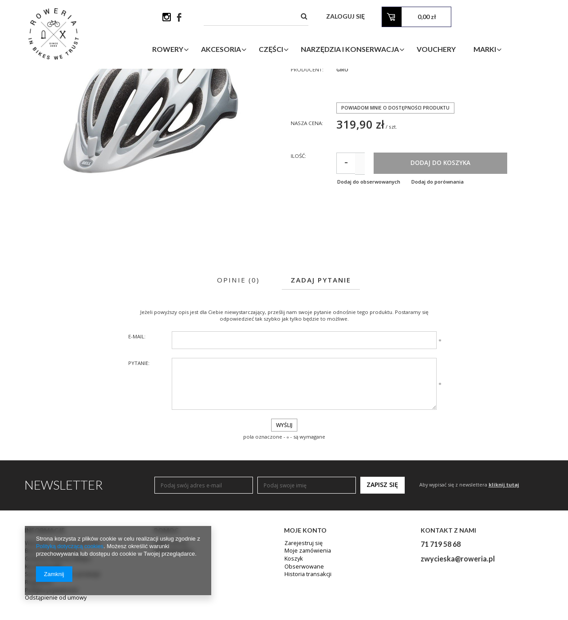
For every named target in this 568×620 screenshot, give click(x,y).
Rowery (199, 50)
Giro (342, 125)
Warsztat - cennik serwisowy (60, 602)
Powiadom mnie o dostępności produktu (397, 163)
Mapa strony (170, 602)
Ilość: (299, 212)
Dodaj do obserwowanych (370, 239)
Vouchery (468, 50)
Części (303, 50)
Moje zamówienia (306, 610)
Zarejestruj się (302, 602)
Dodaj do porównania (445, 239)
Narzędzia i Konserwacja (382, 50)
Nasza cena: (307, 179)
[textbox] (339, 17)
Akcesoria (253, 50)
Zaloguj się (431, 17)
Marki (516, 50)
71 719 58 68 (441, 602)
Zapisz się (382, 543)
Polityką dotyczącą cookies (70, 546)
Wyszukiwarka (171, 610)
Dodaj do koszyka (477, 219)
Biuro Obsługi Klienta (51, 610)
